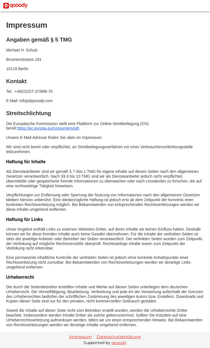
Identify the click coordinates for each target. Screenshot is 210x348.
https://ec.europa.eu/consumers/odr (48, 128)
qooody (118, 342)
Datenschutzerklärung (119, 336)
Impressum (80, 336)
